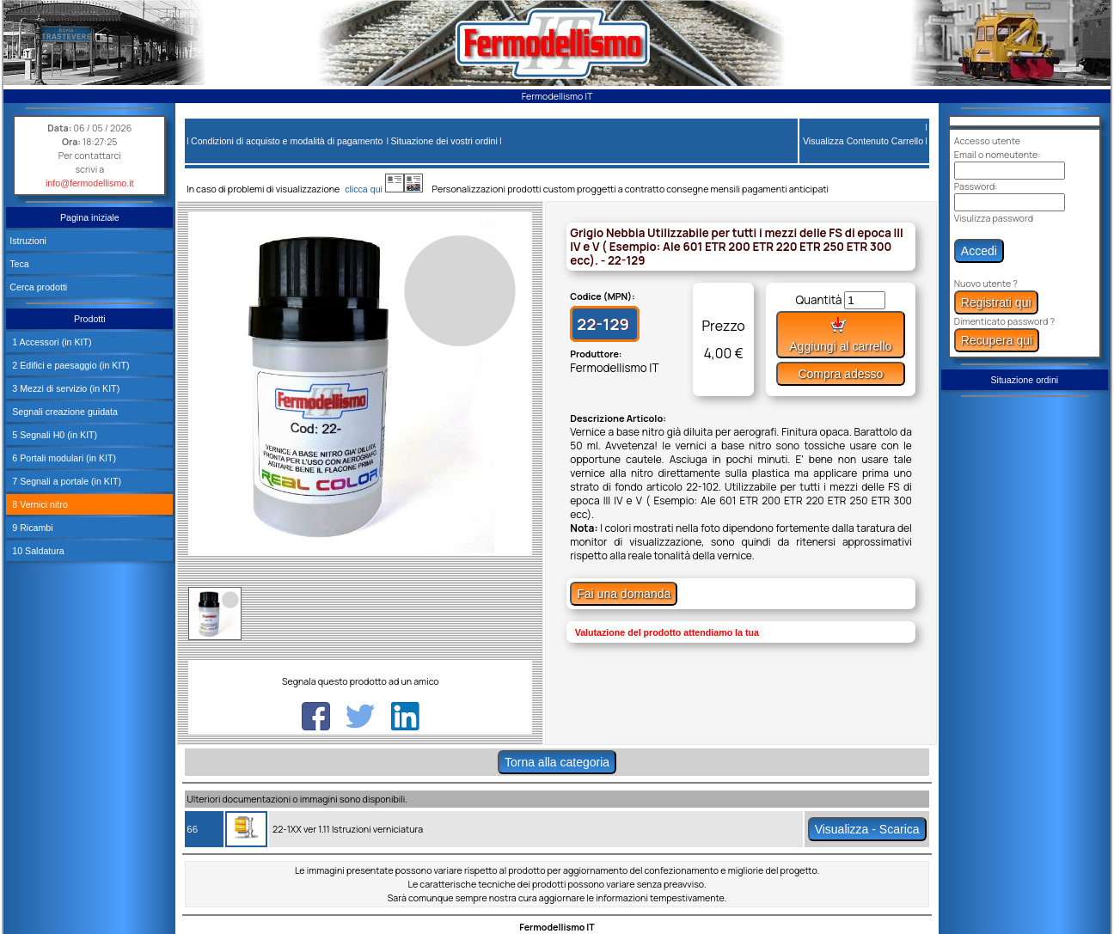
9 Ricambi (30, 527)
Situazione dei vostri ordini (443, 141)
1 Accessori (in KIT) (50, 342)
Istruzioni (27, 240)
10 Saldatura (36, 551)
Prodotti (90, 319)
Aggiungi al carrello (840, 334)
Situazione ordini (1024, 380)
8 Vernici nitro (38, 504)
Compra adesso (840, 374)
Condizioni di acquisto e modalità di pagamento (287, 141)
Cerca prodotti (38, 287)
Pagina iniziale (89, 217)
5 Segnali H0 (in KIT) (53, 435)
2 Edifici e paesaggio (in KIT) (69, 365)
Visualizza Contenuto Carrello (863, 141)
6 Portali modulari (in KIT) (62, 458)
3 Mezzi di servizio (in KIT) (64, 388)
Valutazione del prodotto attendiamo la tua (667, 632)
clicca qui (372, 189)
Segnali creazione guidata (63, 411)
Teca (19, 264)
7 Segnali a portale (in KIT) (65, 481)
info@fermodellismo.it (90, 183)
